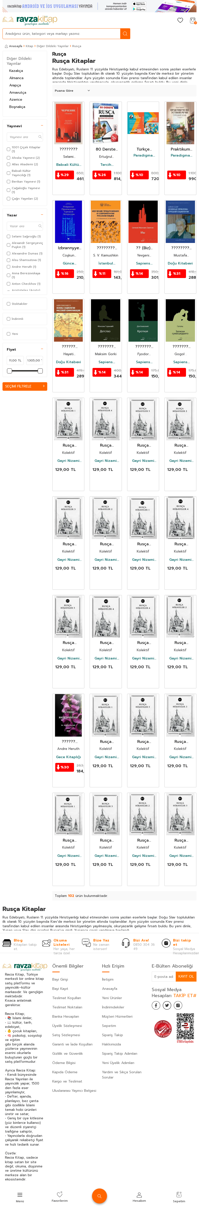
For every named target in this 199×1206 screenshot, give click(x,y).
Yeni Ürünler (112, 998)
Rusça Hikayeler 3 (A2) (105, 840)
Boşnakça (17, 106)
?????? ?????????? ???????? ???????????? (68, 346)
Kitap (29, 46)
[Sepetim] (192, 21)
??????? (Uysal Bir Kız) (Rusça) (143, 346)
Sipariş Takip (112, 1035)
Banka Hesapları (65, 1016)
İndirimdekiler (113, 1007)
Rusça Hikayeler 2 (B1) (143, 840)
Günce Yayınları (68, 263)
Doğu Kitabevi (180, 263)
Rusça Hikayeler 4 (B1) (143, 642)
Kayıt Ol (186, 976)
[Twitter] (169, 1006)
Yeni (12, 334)
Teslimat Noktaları (67, 1007)
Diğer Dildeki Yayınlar (53, 46)
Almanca (16, 78)
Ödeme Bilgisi (64, 1062)
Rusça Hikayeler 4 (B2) (180, 544)
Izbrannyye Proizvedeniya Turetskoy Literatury (68, 248)
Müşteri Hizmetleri (117, 1016)
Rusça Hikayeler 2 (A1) (105, 544)
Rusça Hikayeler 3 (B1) (68, 544)
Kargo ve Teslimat (67, 1081)
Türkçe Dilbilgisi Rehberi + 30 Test (143, 149)
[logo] (29, 21)
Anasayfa (13, 46)
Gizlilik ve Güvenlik (67, 1053)
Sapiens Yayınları (143, 263)
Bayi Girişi (60, 979)
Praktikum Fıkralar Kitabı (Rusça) (180, 149)
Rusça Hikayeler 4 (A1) (106, 445)
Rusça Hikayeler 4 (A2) (106, 642)
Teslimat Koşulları (66, 998)
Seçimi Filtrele (24, 386)
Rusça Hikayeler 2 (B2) (180, 642)
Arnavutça (17, 92)
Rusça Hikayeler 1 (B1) (105, 741)
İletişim (108, 979)
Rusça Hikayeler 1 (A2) (68, 840)
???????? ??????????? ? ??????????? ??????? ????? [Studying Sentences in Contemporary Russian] (105, 248)
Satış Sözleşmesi (66, 1035)
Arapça (15, 85)
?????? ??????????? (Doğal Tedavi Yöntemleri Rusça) (68, 741)
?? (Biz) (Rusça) (143, 248)
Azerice (15, 99)
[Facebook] (157, 1006)
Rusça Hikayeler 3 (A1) (180, 741)
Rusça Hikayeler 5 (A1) (68, 642)
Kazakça (16, 70)
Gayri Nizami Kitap (68, 461)
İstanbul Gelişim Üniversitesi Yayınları (105, 263)
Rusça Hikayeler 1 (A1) (68, 445)
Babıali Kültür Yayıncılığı (68, 165)
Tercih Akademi (106, 165)
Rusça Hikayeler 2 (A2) (180, 445)
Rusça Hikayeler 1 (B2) (143, 544)
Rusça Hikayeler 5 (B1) (180, 840)
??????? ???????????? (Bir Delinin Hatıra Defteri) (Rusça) (180, 346)
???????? (69, 149)
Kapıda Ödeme (65, 1072)
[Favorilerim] (180, 21)
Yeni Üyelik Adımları (118, 1062)
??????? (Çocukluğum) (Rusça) (105, 346)
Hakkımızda (111, 1044)
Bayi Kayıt (60, 988)
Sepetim (109, 1025)
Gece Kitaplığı (68, 757)
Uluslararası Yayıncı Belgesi (74, 1090)
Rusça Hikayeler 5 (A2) (143, 445)
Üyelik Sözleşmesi (67, 1025)
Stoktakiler (17, 304)
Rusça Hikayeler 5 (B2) (143, 741)
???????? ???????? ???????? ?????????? (180, 248)
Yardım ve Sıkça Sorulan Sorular (122, 1074)
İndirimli (15, 319)
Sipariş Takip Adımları (119, 1053)
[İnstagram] (182, 1006)
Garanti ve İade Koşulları (72, 1044)
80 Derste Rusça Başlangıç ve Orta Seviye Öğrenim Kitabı (105, 149)
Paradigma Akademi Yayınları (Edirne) (143, 155)
